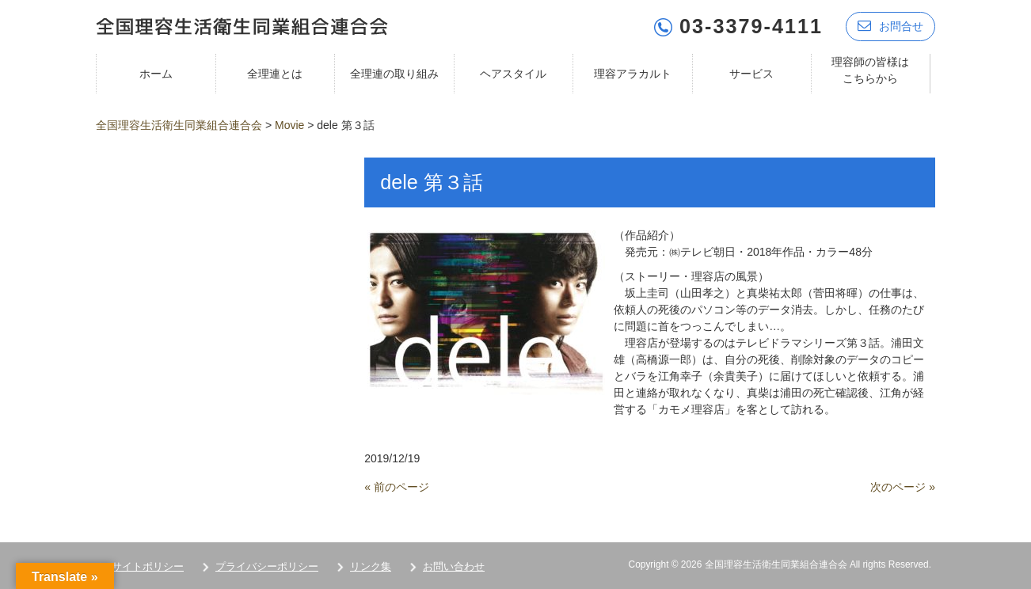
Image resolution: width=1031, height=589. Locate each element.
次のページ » (902, 487)
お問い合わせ (454, 566)
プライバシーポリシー (266, 566)
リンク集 (370, 566)
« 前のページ (396, 487)
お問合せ (890, 25)
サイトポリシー (148, 566)
